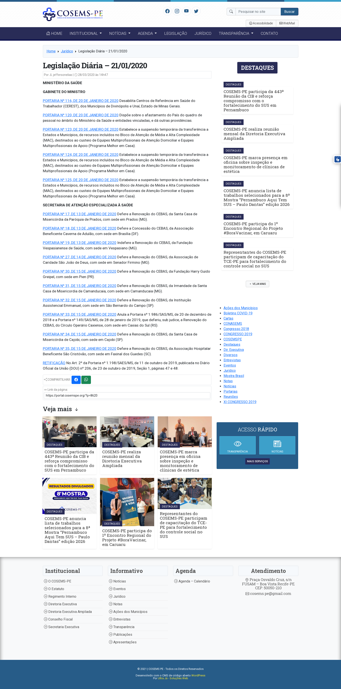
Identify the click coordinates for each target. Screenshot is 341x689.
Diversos (230, 355)
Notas (228, 381)
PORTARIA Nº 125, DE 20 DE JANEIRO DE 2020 (81, 180)
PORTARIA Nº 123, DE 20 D (64, 129)
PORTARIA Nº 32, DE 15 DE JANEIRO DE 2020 (79, 300)
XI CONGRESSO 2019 (240, 402)
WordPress (198, 675)
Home (54, 33)
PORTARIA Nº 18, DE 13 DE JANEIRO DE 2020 (79, 228)
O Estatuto (54, 589)
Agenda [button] (146, 33)
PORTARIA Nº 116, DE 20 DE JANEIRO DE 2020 (81, 100)
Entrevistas (232, 360)
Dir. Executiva (234, 350)
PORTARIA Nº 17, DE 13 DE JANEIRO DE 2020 (79, 214)
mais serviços (257, 461)
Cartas (228, 318)
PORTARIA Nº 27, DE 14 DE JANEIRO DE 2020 (79, 257)
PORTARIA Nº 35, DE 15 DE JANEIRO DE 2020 (79, 348)
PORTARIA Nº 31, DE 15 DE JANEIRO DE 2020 (79, 286)
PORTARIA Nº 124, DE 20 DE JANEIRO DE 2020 (81, 154)
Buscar (289, 12)
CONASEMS (233, 324)
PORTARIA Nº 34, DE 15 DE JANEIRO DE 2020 (79, 334)
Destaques (232, 344)
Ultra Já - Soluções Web (173, 678)
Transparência (121, 627)
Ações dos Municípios (241, 308)
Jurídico (202, 33)
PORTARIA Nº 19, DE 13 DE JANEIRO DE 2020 (79, 242)
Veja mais (257, 283)
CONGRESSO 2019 (238, 334)
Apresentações (123, 642)
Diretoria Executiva (60, 604)
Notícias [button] (118, 33)
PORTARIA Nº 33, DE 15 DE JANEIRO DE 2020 (79, 314)
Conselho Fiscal (58, 619)
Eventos (230, 365)
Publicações (120, 634)
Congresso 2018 (236, 329)
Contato (269, 33)
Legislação (175, 33)
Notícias (230, 386)
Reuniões (231, 397)
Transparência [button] (234, 33)
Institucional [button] (84, 33)
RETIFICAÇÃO (54, 363)
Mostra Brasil (234, 376)
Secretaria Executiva (61, 627)
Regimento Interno (60, 596)
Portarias (230, 391)
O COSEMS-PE (57, 581)
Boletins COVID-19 (238, 313)
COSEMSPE (233, 339)
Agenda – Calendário (192, 581)
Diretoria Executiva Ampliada (68, 612)
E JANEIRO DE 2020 (102, 129)
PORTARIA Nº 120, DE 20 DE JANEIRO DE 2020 (81, 115)
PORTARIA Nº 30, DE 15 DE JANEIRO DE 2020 (79, 271)
